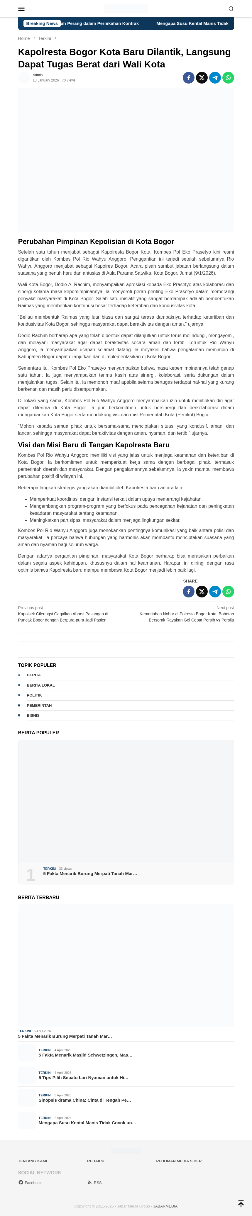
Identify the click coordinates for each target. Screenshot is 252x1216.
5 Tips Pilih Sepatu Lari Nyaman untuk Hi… (83, 1077)
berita (34, 675)
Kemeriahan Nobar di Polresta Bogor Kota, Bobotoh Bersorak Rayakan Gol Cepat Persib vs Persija (182, 613)
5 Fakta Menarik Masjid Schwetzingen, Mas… (86, 1054)
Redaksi (95, 1161)
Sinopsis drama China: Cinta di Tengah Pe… (85, 1100)
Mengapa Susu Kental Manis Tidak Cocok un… (87, 1122)
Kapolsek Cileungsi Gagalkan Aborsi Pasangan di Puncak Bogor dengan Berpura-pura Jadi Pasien (70, 613)
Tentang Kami (32, 1161)
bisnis (33, 715)
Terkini (49, 868)
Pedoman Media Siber (179, 1161)
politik (34, 695)
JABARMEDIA (165, 1206)
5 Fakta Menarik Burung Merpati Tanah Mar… (90, 873)
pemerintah (39, 705)
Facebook (30, 1183)
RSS (94, 1183)
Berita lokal (41, 685)
